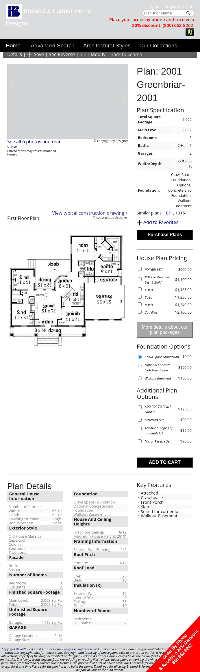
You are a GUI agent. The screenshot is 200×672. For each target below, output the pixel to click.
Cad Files (151, 312)
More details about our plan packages (165, 330)
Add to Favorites (160, 222)
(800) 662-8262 (178, 25)
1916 (180, 213)
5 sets (149, 297)
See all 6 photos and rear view (34, 144)
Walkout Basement (158, 378)
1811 (168, 213)
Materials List (154, 420)
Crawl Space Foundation (162, 357)
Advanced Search (52, 45)
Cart (190, 7)
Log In (153, 7)
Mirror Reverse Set (158, 441)
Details (14, 54)
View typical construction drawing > (90, 213)
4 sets (149, 290)
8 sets (149, 305)
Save (35, 54)
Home (13, 45)
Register (172, 7)
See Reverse (62, 54)
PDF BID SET (153, 269)
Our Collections (158, 45)
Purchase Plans (164, 234)
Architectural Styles (107, 45)
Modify (98, 54)
